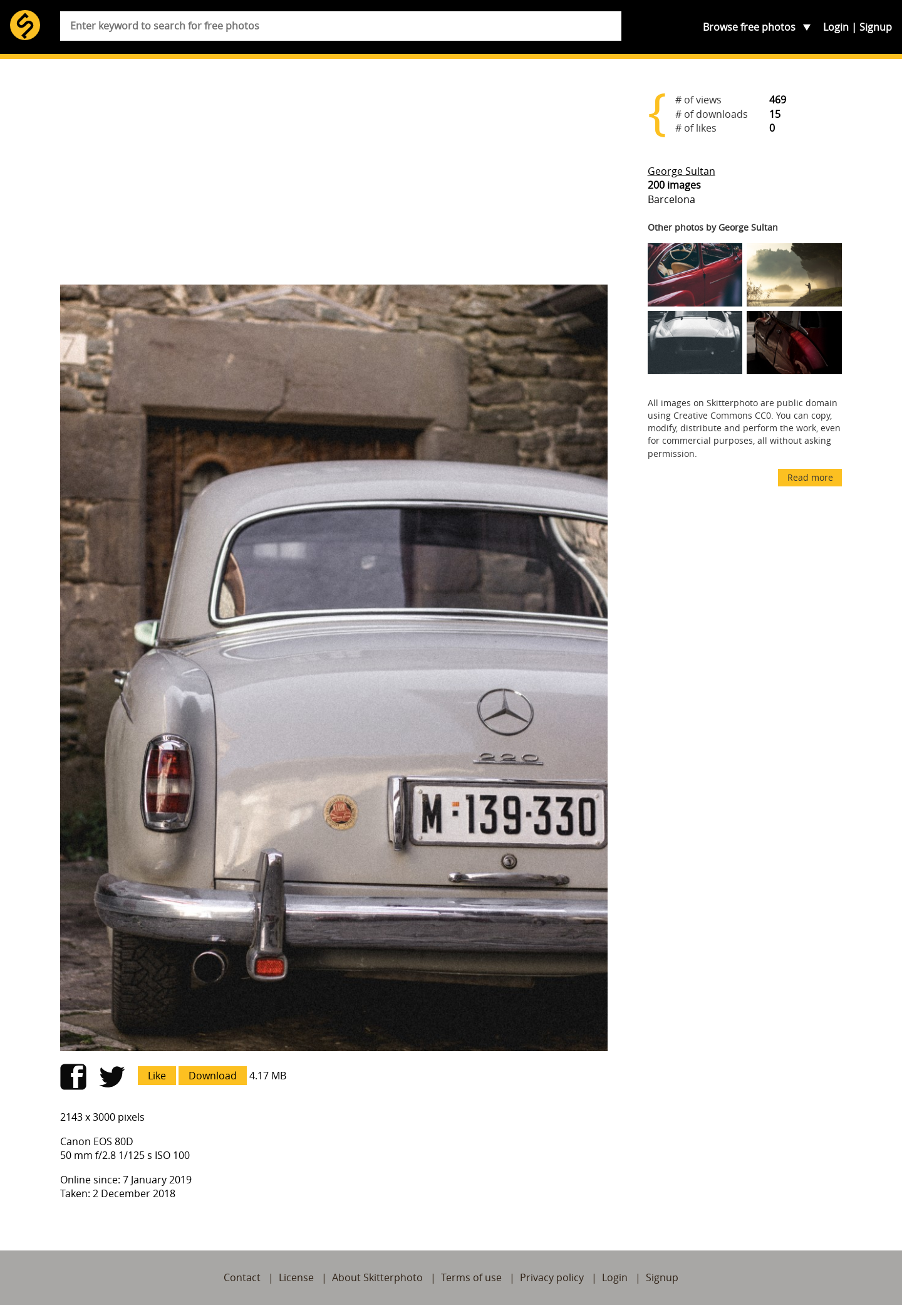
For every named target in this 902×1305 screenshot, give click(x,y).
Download (213, 1075)
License (296, 1277)
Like (157, 1075)
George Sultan (681, 171)
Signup (875, 27)
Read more (810, 477)
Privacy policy (552, 1277)
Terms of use (471, 1277)
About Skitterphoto (377, 1277)
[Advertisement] (334, 177)
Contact (242, 1277)
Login (836, 27)
